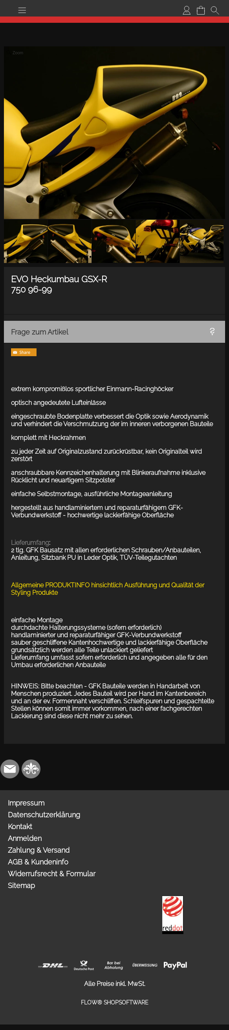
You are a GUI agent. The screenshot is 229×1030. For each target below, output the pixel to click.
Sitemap (21, 885)
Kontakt (20, 826)
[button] (22, 10)
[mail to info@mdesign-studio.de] (10, 769)
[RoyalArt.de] (31, 769)
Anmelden (25, 838)
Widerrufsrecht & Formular (51, 874)
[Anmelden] (186, 10)
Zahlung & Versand (39, 850)
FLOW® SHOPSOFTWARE (114, 1002)
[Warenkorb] (201, 10)
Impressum (26, 803)
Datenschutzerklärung (44, 815)
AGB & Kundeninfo (38, 862)
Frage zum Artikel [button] (39, 332)
